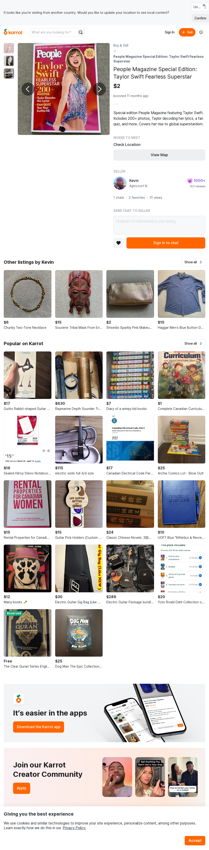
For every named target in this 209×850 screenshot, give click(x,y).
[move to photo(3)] (9, 73)
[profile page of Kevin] (119, 183)
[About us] (201, 32)
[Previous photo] (28, 89)
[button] (193, 262)
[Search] (80, 32)
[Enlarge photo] (64, 89)
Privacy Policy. (74, 828)
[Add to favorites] (118, 243)
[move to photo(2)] (9, 61)
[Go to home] (13, 32)
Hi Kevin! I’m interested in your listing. (159, 225)
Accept (195, 840)
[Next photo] (99, 89)
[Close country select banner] (204, 5)
